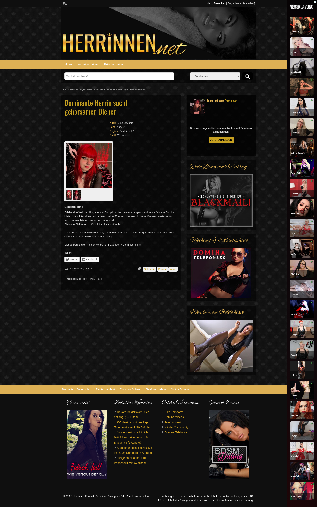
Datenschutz (85, 389)
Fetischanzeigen (114, 64)
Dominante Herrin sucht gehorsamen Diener (96, 107)
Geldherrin (149, 269)
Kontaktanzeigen (87, 64)
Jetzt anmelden (221, 140)
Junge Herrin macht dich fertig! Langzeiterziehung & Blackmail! (131, 437)
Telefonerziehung (156, 389)
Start (64, 89)
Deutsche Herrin (106, 389)
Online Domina (180, 389)
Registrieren (234, 3)
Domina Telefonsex (177, 432)
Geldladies (93, 89)
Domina (162, 269)
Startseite (67, 389)
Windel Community (176, 427)
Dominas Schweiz (131, 389)
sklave (173, 269)
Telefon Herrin (173, 422)
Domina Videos (174, 417)
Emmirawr (230, 100)
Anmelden (248, 3)
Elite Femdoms (174, 412)
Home (68, 64)
